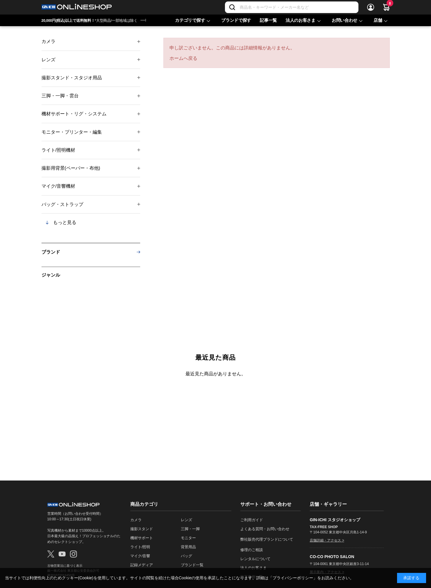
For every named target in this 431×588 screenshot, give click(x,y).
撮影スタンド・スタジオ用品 (72, 77)
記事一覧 (268, 20)
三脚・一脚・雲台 (60, 95)
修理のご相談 (251, 550)
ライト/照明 (140, 547)
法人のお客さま (300, 20)
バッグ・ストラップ (62, 204)
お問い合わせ (344, 20)
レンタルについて (255, 559)
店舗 (378, 20)
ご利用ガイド (251, 520)
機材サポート (141, 538)
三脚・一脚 (190, 529)
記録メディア (141, 565)
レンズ (48, 59)
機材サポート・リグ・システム (74, 113)
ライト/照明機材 (58, 150)
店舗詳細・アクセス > (327, 540)
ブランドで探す (236, 20)
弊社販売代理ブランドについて (266, 539)
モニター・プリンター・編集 (72, 132)
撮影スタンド (141, 529)
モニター (188, 538)
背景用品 (188, 547)
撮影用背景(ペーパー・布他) (71, 168)
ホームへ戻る (183, 58)
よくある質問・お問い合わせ (264, 529)
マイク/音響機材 (58, 186)
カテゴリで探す (190, 20)
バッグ (186, 556)
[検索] (232, 7)
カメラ (48, 41)
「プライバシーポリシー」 (292, 578)
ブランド (51, 252)
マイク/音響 (140, 556)
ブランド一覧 (192, 565)
